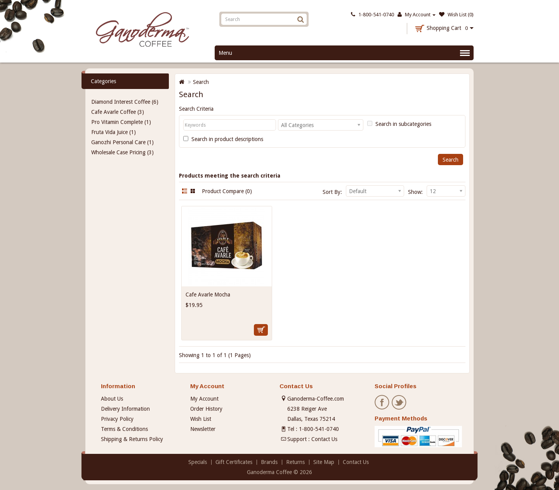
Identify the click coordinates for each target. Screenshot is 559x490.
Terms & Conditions (124, 429)
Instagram (433, 402)
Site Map (323, 462)
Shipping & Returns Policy (132, 439)
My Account (204, 399)
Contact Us (324, 439)
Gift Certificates (233, 462)
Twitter (399, 402)
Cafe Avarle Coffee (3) (117, 112)
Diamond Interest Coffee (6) (124, 102)
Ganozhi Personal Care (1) (122, 142)
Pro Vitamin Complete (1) (121, 122)
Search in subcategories (399, 124)
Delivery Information (125, 409)
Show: (415, 192)
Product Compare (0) (227, 191)
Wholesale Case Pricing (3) (122, 152)
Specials (197, 462)
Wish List (200, 419)
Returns (295, 462)
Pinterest (416, 402)
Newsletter (202, 429)
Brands (269, 462)
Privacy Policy (117, 419)
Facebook (382, 402)
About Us (112, 399)
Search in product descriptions (223, 139)
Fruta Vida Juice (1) (113, 132)
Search (201, 82)
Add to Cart (261, 330)
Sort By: (332, 192)
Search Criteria (196, 109)
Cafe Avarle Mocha (208, 294)
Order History (206, 409)
